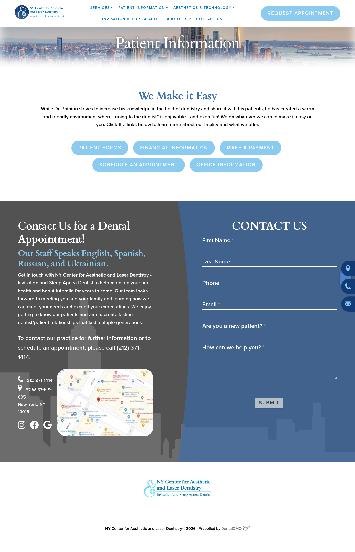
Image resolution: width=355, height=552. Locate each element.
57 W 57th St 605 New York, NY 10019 (35, 399)
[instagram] (23, 426)
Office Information (226, 165)
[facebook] (35, 426)
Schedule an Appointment (138, 165)
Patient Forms (100, 148)
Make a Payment (250, 148)
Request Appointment (300, 13)
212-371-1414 (36, 378)
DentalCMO (235, 527)
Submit (269, 403)
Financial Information (174, 148)
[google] (48, 426)
